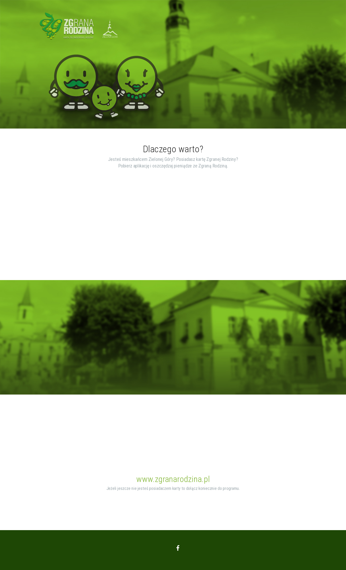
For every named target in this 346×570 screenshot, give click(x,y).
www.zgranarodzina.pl (173, 479)
